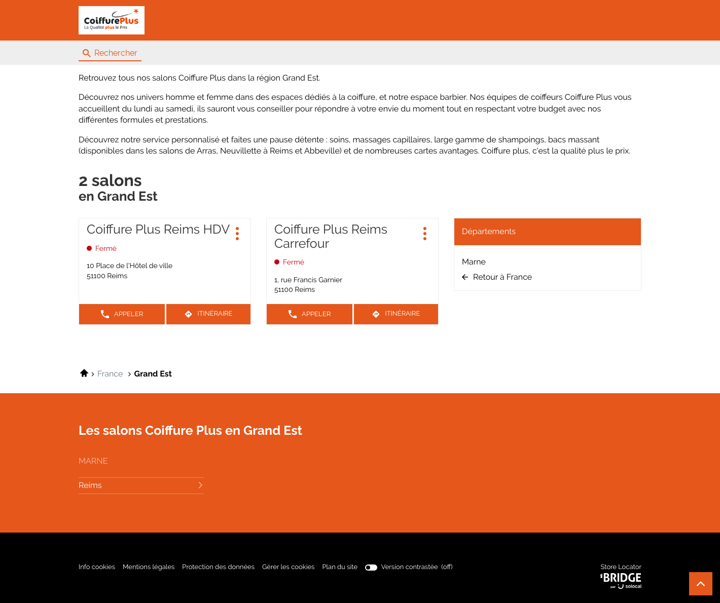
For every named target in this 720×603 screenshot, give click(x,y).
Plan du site (339, 567)
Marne (474, 262)
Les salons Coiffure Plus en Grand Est (190, 430)
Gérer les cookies (288, 567)
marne (93, 461)
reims (141, 485)
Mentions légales (148, 567)
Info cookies (97, 567)
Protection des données (218, 567)
